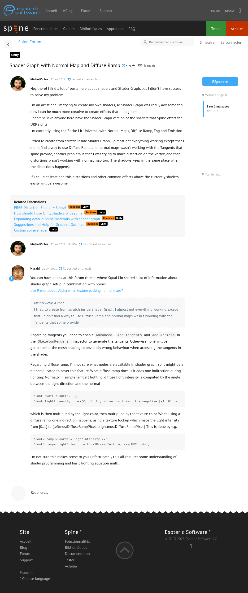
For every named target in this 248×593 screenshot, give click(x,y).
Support (106, 10)
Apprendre (115, 28)
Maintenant (211, 174)
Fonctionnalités (45, 28)
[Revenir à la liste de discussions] (8, 44)
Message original (214, 95)
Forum (86, 10)
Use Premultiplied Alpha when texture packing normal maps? (76, 290)
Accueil (51, 10)
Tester (216, 28)
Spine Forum (29, 41)
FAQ (132, 28)
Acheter (237, 28)
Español (229, 10)
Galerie (68, 28)
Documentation (77, 553)
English (215, 10)
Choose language (35, 578)
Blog (23, 547)
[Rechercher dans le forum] (167, 42)
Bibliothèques (91, 28)
